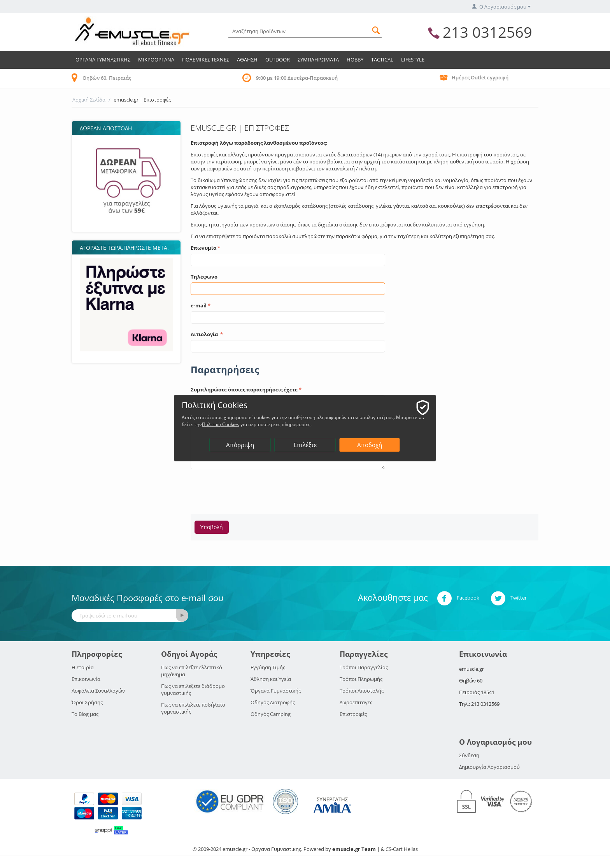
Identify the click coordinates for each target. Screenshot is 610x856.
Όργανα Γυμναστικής (276, 690)
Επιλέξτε (305, 445)
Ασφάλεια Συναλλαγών (98, 690)
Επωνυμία (203, 247)
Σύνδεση (469, 755)
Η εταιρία (83, 667)
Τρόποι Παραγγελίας (364, 667)
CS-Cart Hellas (402, 848)
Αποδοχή (370, 445)
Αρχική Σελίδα (88, 99)
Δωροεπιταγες (356, 702)
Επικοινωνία (86, 678)
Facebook (458, 598)
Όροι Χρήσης (87, 702)
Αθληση (247, 59)
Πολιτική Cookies (260, 424)
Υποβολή (211, 527)
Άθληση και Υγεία (271, 678)
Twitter (509, 598)
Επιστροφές (353, 713)
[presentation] (250, 489)
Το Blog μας (85, 713)
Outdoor (277, 59)
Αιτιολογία (205, 334)
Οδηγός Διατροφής (273, 702)
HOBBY (355, 59)
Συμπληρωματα (318, 59)
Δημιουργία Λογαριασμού (489, 766)
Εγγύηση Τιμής (268, 667)
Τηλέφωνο (204, 276)
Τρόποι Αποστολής (362, 690)
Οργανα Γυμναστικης (102, 59)
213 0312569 (487, 32)
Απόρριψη (240, 445)
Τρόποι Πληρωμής (361, 678)
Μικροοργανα (156, 59)
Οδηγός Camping (271, 713)
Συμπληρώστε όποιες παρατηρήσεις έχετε (244, 389)
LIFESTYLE (412, 59)
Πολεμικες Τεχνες (205, 59)
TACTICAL (382, 59)
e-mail (199, 305)
